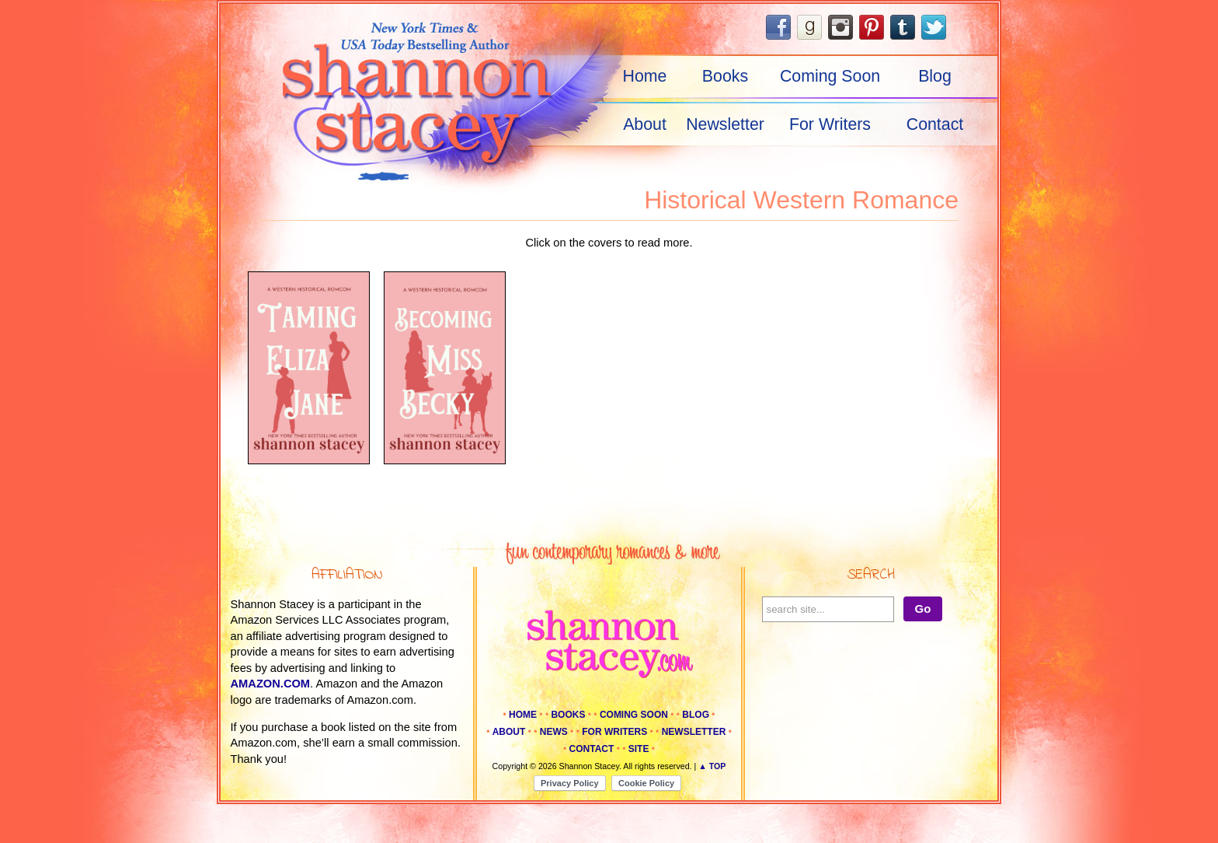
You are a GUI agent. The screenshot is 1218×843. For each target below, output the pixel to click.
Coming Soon (830, 76)
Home (645, 76)
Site (638, 748)
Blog (935, 76)
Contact (935, 124)
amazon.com (271, 683)
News (554, 731)
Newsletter (725, 124)
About (644, 124)
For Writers (830, 124)
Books (725, 76)
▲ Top (712, 766)
